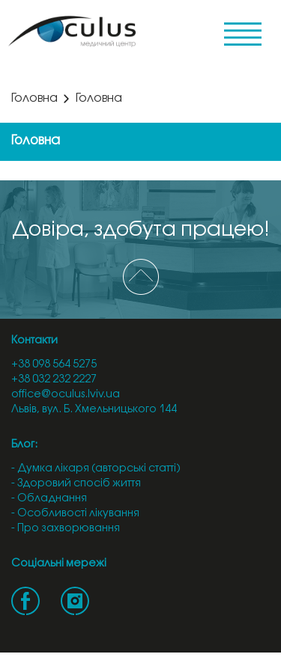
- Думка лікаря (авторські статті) (96, 469)
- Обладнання (49, 499)
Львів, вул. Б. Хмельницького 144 (94, 410)
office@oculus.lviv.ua (65, 395)
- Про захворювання (65, 529)
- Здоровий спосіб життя (76, 484)
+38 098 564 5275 (54, 365)
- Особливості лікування (75, 514)
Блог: (24, 445)
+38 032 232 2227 (54, 380)
